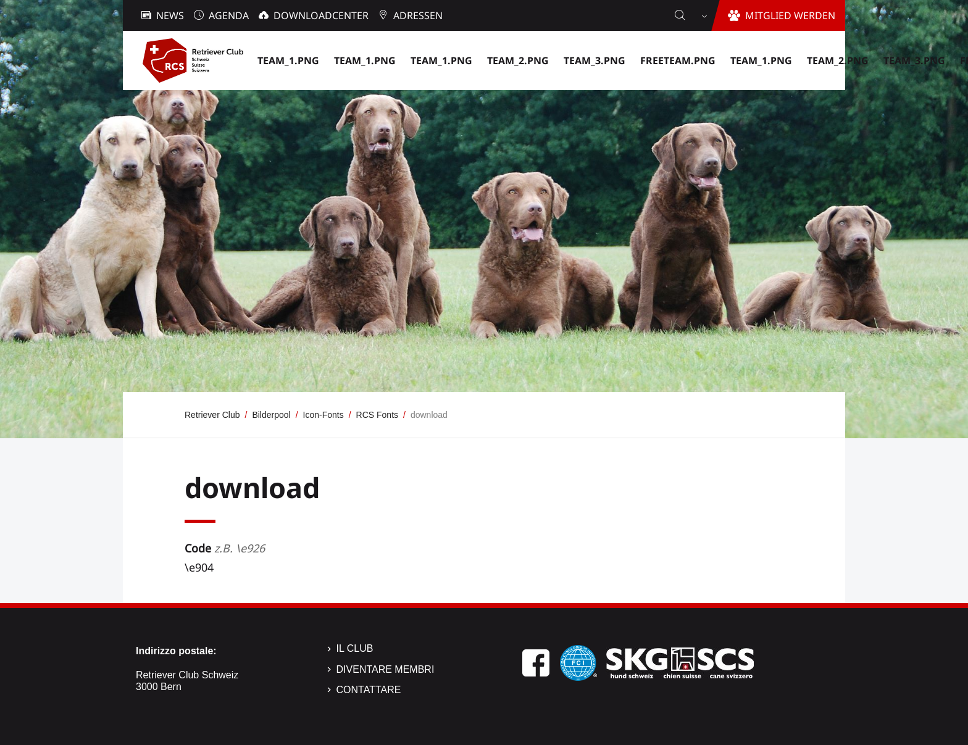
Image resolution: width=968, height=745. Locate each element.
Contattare (368, 690)
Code (225, 548)
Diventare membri (385, 669)
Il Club (354, 648)
